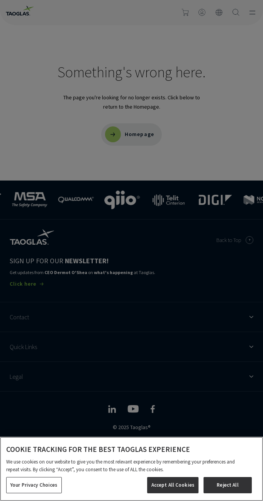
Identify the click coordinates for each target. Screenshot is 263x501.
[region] (131, 469)
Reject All (227, 485)
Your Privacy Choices (34, 485)
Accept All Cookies (172, 485)
